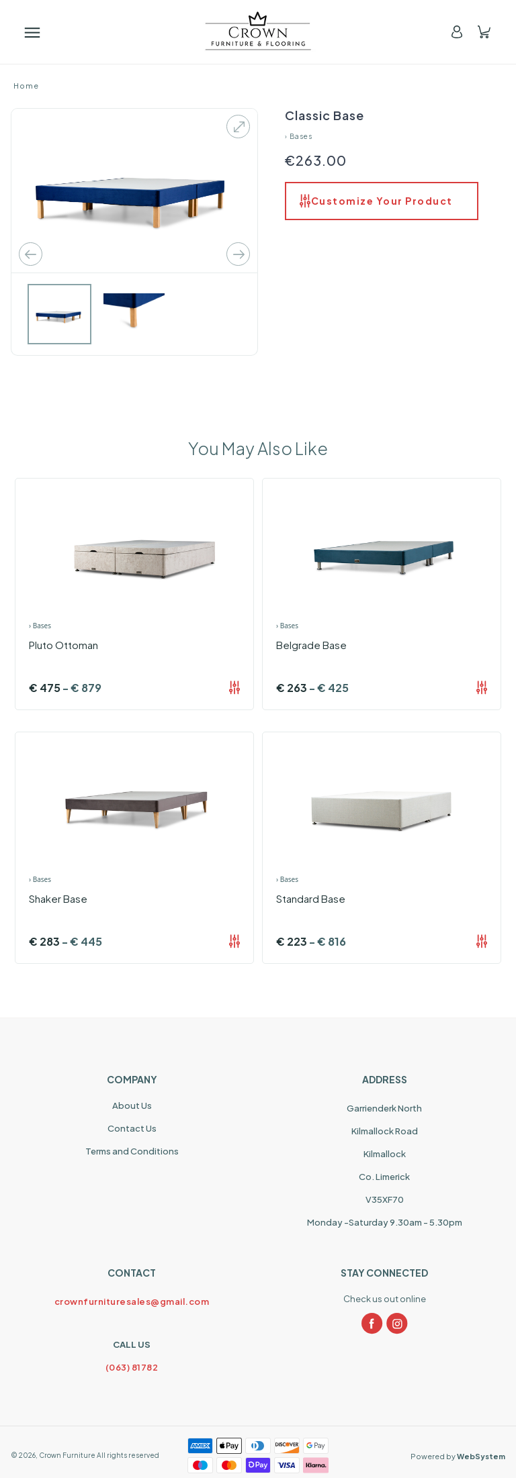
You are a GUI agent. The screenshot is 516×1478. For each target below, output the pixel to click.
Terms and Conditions (132, 1151)
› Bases (298, 136)
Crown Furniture (67, 1455)
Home (26, 85)
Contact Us (132, 1128)
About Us (132, 1105)
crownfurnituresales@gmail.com (132, 1301)
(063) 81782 (132, 1367)
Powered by (458, 1456)
